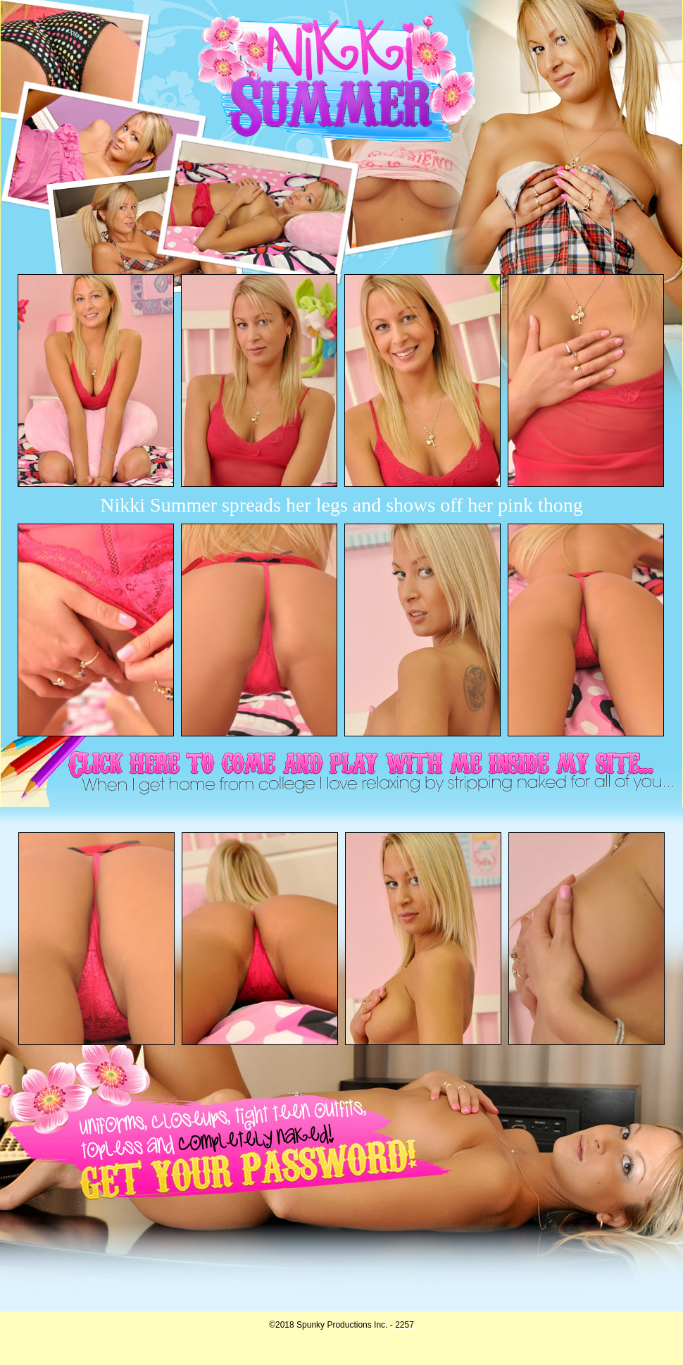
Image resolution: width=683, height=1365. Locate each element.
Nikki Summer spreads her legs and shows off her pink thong (341, 505)
